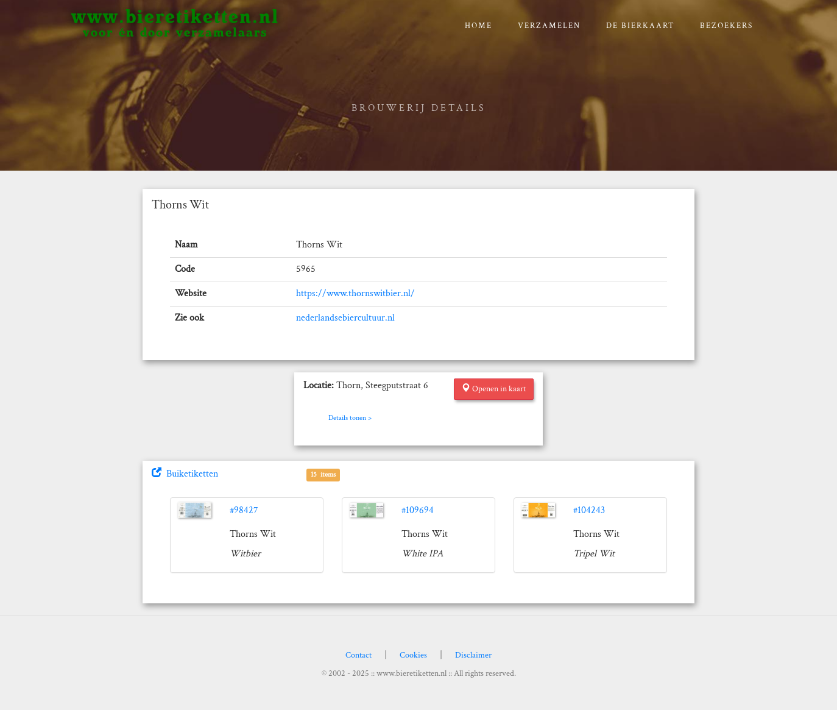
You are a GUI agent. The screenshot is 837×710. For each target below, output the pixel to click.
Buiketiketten (185, 473)
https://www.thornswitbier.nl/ (355, 293)
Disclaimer (473, 655)
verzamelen (549, 26)
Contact (358, 655)
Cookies (413, 655)
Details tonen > (350, 417)
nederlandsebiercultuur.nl (345, 317)
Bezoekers (726, 26)
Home (478, 26)
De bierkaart (640, 26)
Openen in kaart (494, 388)
